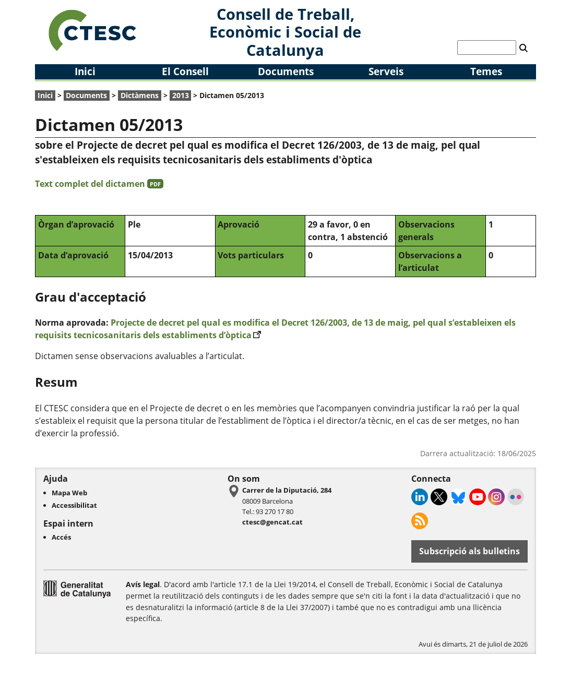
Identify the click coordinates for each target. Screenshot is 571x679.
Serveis (385, 71)
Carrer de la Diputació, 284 (286, 490)
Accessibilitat (74, 505)
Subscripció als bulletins (469, 551)
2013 (180, 95)
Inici (85, 71)
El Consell (185, 71)
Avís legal (143, 584)
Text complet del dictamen (99, 183)
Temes (486, 71)
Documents (286, 71)
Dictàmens (140, 95)
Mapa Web (69, 492)
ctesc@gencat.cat (272, 522)
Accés (61, 537)
